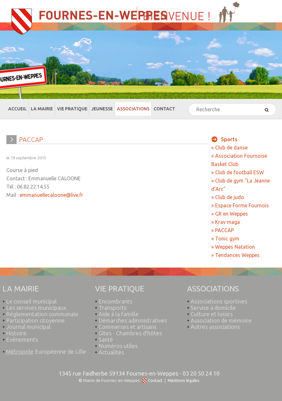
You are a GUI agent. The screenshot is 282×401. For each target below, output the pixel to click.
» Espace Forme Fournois (240, 205)
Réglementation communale (42, 312)
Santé (105, 337)
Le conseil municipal (31, 299)
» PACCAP (222, 230)
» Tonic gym (225, 238)
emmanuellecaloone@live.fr (51, 195)
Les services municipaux (34, 305)
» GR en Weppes (229, 214)
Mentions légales (183, 380)
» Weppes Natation (233, 247)
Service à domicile (213, 305)
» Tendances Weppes (235, 255)
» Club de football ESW (237, 172)
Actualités (111, 350)
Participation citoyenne (35, 318)
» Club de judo (227, 197)
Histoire (16, 331)
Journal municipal (28, 324)
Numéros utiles (118, 344)
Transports (112, 305)
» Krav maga (225, 222)
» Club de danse (229, 147)
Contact (155, 380)
